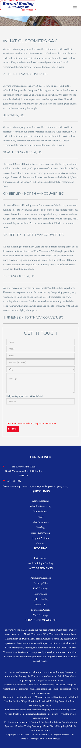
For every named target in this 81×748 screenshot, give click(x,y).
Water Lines (40, 604)
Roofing (40, 527)
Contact (40, 543)
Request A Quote (40, 538)
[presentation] (32, 412)
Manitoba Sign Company (40, 705)
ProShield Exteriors (38, 701)
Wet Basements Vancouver (36, 734)
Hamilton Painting (24, 697)
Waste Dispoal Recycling (55, 726)
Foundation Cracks (40, 609)
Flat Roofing (40, 558)
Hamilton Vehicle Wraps (15, 701)
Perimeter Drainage (40, 577)
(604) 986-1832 (13, 481)
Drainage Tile (40, 583)
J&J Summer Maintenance (16, 722)
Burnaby (65, 634)
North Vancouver (33, 634)
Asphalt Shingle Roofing (40, 563)
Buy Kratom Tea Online (65, 697)
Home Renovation (40, 532)
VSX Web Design (51, 738)
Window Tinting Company (28, 726)
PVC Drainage (40, 588)
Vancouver (17, 634)
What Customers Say (40, 506)
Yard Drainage (40, 615)
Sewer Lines (40, 594)
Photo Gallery (40, 511)
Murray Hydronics (43, 697)
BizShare (58, 680)
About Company (40, 500)
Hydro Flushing (41, 599)
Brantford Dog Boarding (42, 722)
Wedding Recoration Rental (63, 701)
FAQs (40, 516)
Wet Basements (40, 522)
